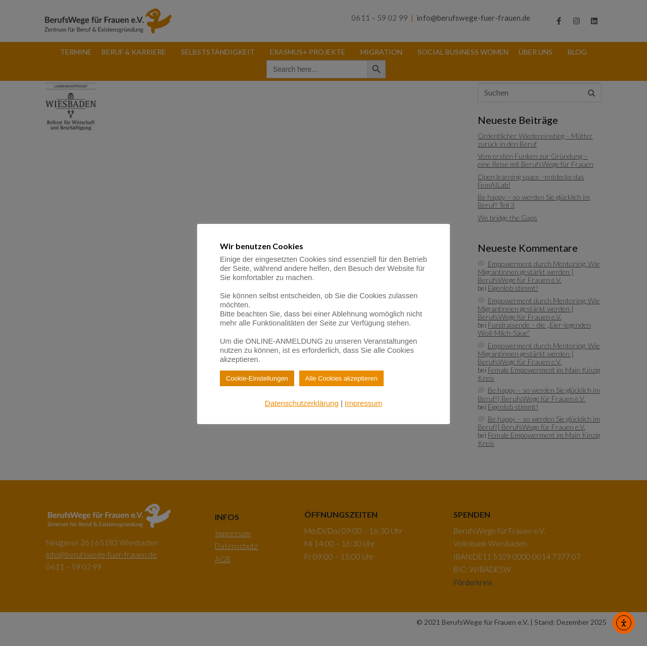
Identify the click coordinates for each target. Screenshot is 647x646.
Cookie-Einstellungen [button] (257, 378)
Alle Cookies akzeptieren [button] (341, 378)
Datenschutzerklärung (302, 403)
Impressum (363, 403)
